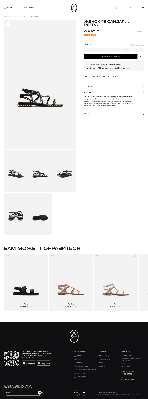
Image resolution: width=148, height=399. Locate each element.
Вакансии (101, 363)
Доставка (77, 356)
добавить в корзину (111, 56)
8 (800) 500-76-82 (127, 371)
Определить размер (137, 45)
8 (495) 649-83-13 (127, 374)
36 (90, 50)
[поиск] (116, 8)
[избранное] (137, 8)
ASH (5, 17)
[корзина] (143, 8)
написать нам (129, 379)
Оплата (77, 359)
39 (126, 50)
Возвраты (78, 363)
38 (114, 50)
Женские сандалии (15, 17)
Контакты (101, 366)
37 (102, 50)
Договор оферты (80, 377)
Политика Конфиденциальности (108, 392)
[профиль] (131, 8)
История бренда (104, 356)
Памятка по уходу (81, 366)
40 (138, 50)
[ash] (74, 8)
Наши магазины (104, 359)
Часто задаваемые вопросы (85, 370)
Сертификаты (79, 373)
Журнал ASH (28, 8)
